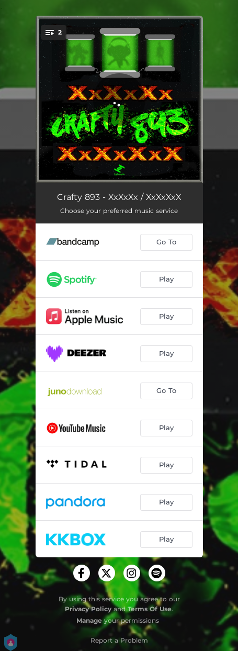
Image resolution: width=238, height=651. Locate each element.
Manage (89, 620)
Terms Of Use (150, 609)
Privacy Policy (88, 609)
